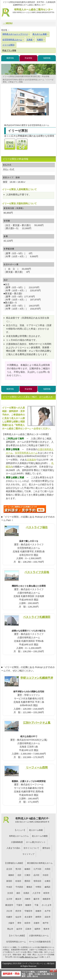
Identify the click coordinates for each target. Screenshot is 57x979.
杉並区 (18, 881)
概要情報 (10, 58)
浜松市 (47, 917)
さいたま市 (46, 905)
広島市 (28, 929)
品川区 (36, 875)
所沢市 (18, 911)
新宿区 (9, 881)
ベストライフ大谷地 (36, 572)
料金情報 (28, 58)
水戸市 (47, 911)
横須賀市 (9, 905)
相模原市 (46, 899)
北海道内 (31, 459)
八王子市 (36, 893)
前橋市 (38, 911)
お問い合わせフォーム (28, 957)
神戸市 (46, 923)
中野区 (38, 887)
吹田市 (27, 923)
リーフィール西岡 (37, 767)
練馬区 (47, 887)
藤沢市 (36, 899)
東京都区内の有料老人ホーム (40, 863)
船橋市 (28, 905)
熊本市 (46, 929)
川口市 (9, 911)
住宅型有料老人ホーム (26, 452)
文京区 (10, 893)
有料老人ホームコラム (19, 836)
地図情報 (46, 58)
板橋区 (27, 869)
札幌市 (9, 917)
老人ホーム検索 (36, 830)
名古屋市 (28, 917)
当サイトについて (31, 848)
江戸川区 (37, 869)
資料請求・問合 (11, 973)
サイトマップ (28, 854)
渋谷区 (46, 875)
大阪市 (11, 923)
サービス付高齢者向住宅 (40, 942)
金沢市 (19, 929)
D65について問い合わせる (25, 509)
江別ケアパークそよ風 (36, 722)
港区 (18, 893)
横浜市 (18, 899)
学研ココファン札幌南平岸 (36, 677)
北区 (19, 875)
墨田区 (27, 881)
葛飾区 (11, 875)
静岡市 (38, 917)
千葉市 (19, 905)
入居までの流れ (13, 848)
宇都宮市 (28, 911)
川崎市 (27, 899)
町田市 (46, 893)
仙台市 (18, 917)
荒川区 (18, 869)
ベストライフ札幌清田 (36, 617)
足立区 (9, 869)
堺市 (19, 923)
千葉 (36, 905)
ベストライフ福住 (37, 527)
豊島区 (29, 887)
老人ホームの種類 (40, 836)
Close (53, 970)
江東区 (27, 875)
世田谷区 (37, 881)
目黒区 (26, 893)
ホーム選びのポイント (36, 842)
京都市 (36, 923)
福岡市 (37, 929)
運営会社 (46, 848)
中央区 (9, 887)
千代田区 (19, 887)
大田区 (47, 869)
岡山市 (10, 929)
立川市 (9, 899)
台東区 (47, 881)
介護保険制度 (17, 842)
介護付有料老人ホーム (39, 935)
